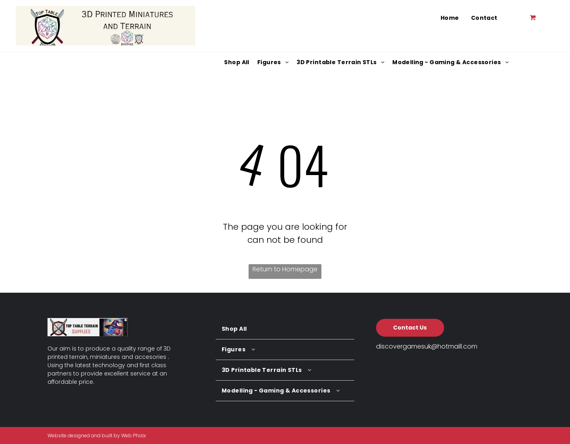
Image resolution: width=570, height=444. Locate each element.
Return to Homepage (285, 269)
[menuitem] (450, 18)
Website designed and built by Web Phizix (97, 435)
